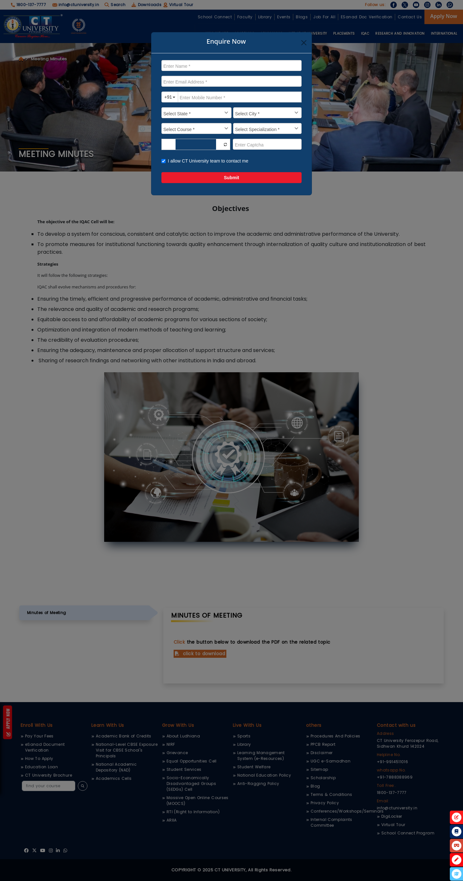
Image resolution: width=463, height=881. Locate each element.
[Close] (304, 43)
